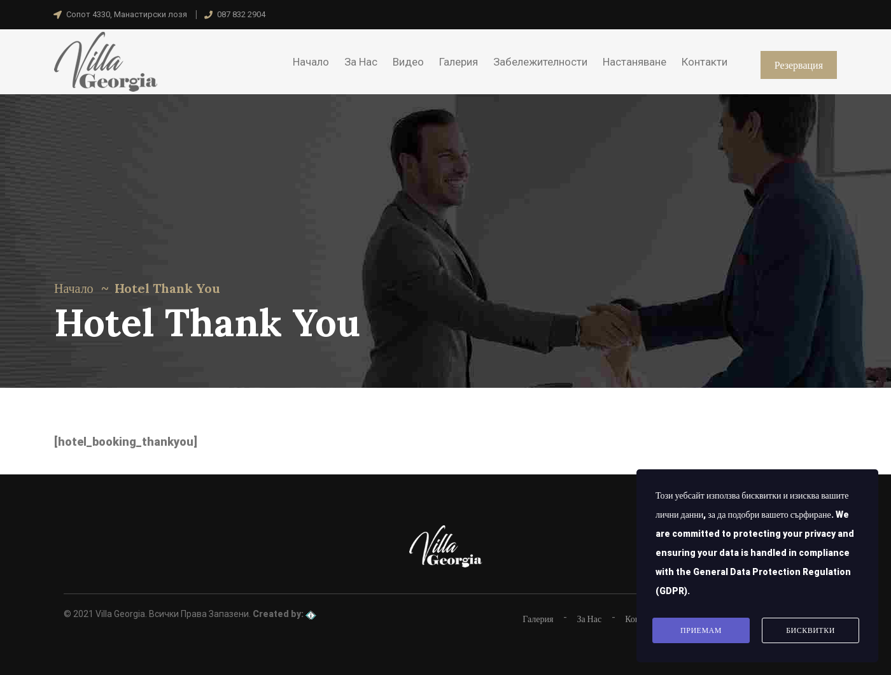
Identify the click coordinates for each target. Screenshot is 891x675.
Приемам (701, 630)
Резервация (799, 65)
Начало (74, 288)
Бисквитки (810, 630)
